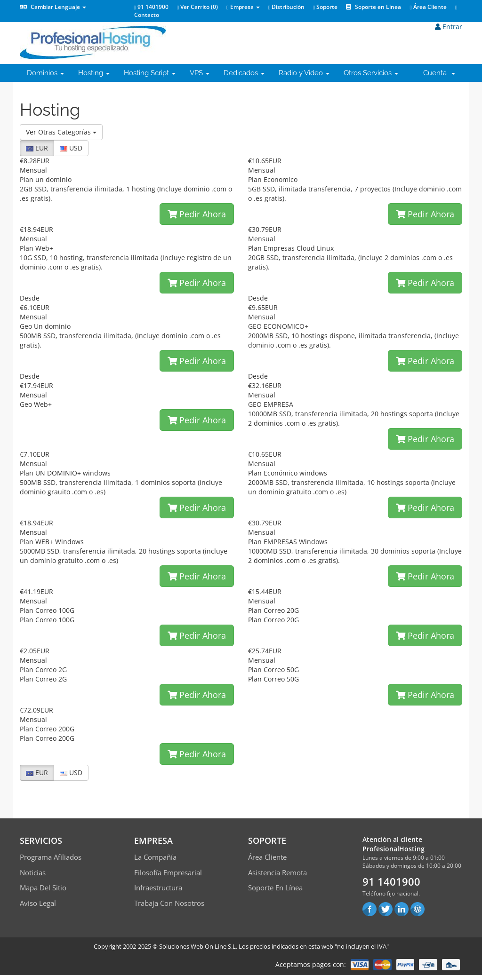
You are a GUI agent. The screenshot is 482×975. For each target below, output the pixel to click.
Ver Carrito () (197, 7)
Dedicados (244, 73)
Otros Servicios (371, 73)
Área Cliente (428, 7)
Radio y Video (304, 73)
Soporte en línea (275, 887)
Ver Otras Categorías (61, 131)
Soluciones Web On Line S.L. (198, 946)
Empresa (242, 7)
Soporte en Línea (373, 7)
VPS (199, 73)
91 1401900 (151, 7)
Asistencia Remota (277, 872)
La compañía (155, 857)
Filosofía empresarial (168, 872)
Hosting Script (150, 73)
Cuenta (439, 73)
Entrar (448, 26)
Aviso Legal (38, 903)
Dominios (45, 73)
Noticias (33, 872)
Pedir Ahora (197, 214)
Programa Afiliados (50, 857)
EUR (37, 147)
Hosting (94, 73)
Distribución (286, 7)
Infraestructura (158, 887)
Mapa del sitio (43, 887)
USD (71, 147)
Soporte (325, 7)
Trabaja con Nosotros (169, 903)
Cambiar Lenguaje (53, 7)
